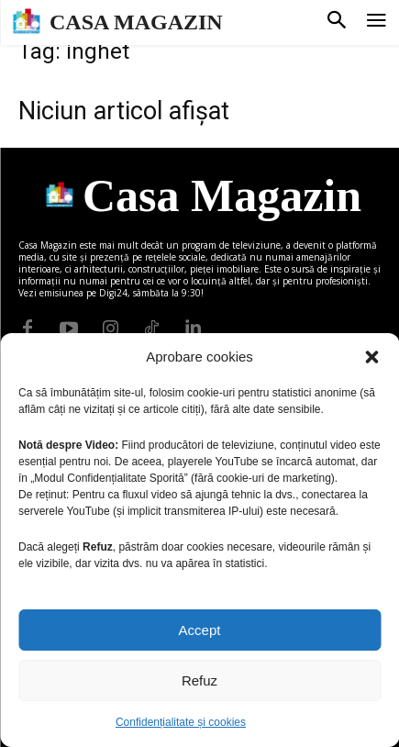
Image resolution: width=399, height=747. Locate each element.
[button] (371, 357)
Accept (200, 630)
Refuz (199, 680)
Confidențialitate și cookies (181, 722)
